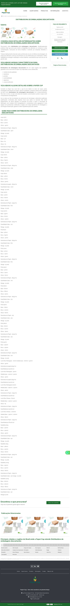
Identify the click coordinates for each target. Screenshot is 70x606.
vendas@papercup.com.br (35, 596)
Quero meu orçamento (53, 502)
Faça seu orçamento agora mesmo (44, 4)
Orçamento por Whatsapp (59, 51)
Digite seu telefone (60, 32)
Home (25, 11)
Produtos (44, 11)
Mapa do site (50, 571)
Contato (65, 11)
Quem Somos (34, 11)
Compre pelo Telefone (60, 54)
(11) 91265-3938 (35, 598)
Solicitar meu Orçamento (59, 47)
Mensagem (60, 37)
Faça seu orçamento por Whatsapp (60, 4)
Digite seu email (60, 27)
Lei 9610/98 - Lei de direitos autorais (13, 559)
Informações (55, 11)
